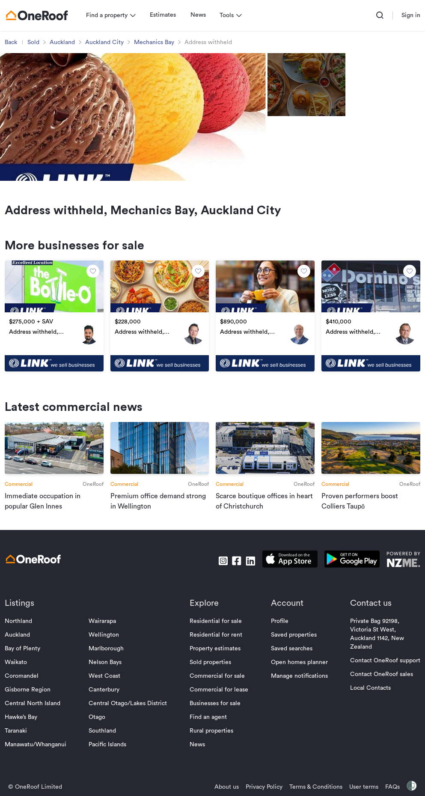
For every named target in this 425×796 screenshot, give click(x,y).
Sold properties (210, 679)
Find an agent (208, 733)
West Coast (106, 692)
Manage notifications (298, 692)
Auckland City (106, 42)
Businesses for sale (215, 720)
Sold (36, 42)
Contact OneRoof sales (379, 691)
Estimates (165, 15)
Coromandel (24, 692)
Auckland (64, 42)
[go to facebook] (234, 577)
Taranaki (18, 747)
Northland (20, 637)
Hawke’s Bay (23, 733)
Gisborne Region (30, 706)
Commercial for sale (217, 692)
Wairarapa (103, 637)
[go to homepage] (39, 15)
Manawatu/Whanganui (37, 761)
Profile (278, 637)
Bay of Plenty (24, 665)
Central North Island (34, 720)
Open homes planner (298, 679)
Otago (98, 733)
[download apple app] (287, 577)
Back (13, 42)
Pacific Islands (109, 761)
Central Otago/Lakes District (129, 720)
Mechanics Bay (156, 42)
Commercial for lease (219, 706)
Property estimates (215, 665)
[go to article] (55, 474)
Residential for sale (216, 637)
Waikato (18, 679)
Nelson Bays (106, 679)
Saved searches (290, 665)
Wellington (105, 651)
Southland (103, 747)
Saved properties (292, 651)
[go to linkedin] (248, 577)
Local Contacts (368, 704)
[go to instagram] (221, 577)
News (200, 15)
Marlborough (107, 665)
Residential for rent (216, 651)
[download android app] (349, 577)
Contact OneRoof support (383, 677)
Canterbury (105, 706)
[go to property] (55, 324)
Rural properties (211, 747)
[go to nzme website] (401, 577)
